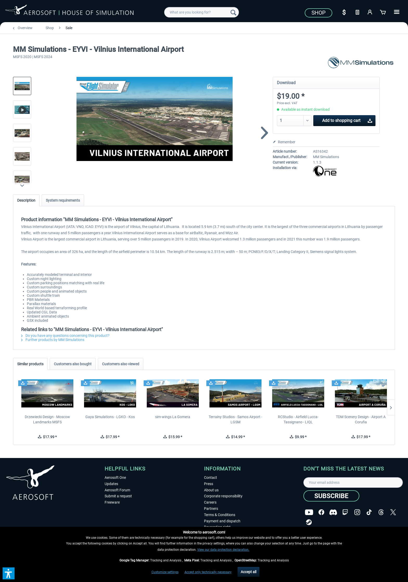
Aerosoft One (115, 477)
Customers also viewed (120, 364)
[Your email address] (353, 482)
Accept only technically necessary (208, 572)
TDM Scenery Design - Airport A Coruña (361, 419)
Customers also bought (73, 364)
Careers (210, 502)
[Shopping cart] (383, 12)
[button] (9, 573)
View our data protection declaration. (223, 550)
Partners (211, 508)
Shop (318, 13)
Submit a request (118, 496)
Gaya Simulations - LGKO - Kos (110, 417)
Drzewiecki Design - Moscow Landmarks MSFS (47, 419)
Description (26, 200)
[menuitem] (201, 12)
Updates (111, 484)
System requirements (63, 200)
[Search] (233, 12)
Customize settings (164, 572)
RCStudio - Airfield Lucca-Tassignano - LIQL (298, 419)
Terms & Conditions (219, 515)
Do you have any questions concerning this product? (65, 335)
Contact (210, 477)
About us (211, 490)
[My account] (370, 12)
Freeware (112, 502)
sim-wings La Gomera (172, 417)
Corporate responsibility (223, 496)
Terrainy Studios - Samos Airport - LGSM (235, 419)
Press (208, 484)
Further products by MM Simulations (52, 340)
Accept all (248, 572)
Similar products (30, 364)
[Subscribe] (331, 495)
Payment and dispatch (222, 521)
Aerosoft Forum (117, 490)
